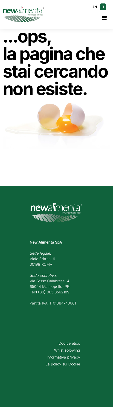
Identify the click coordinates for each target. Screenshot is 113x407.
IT (102, 7)
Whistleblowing (67, 350)
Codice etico (69, 343)
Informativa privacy (63, 357)
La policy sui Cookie (63, 364)
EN (95, 7)
